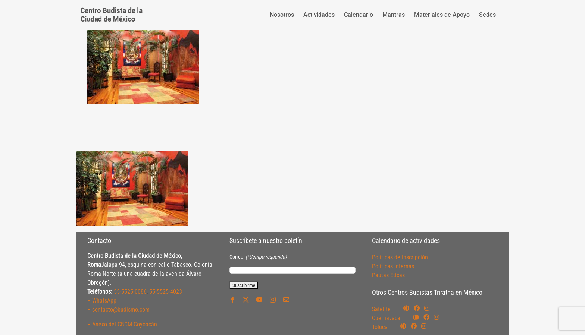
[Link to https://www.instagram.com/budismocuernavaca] (436, 317)
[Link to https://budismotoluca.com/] (403, 326)
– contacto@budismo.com (118, 309)
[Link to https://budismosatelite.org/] (406, 308)
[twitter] (246, 300)
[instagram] (273, 300)
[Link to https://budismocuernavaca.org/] (416, 317)
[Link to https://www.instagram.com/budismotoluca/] (423, 326)
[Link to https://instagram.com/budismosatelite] (426, 308)
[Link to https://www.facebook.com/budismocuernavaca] (426, 317)
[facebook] (232, 300)
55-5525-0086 (130, 291)
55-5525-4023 (165, 291)
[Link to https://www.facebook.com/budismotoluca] (414, 326)
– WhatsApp (101, 300)
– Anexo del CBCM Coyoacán (122, 324)
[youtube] (259, 300)
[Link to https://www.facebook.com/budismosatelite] (417, 308)
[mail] (286, 300)
